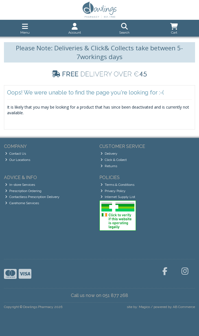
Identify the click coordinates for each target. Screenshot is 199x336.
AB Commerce (184, 307)
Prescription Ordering (23, 191)
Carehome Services (22, 203)
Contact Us (15, 154)
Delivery (108, 154)
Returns (108, 166)
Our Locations (17, 160)
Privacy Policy (113, 191)
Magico (144, 307)
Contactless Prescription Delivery (32, 197)
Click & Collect (113, 160)
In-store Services (20, 185)
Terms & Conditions (117, 185)
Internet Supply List (117, 197)
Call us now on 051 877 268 (99, 295)
